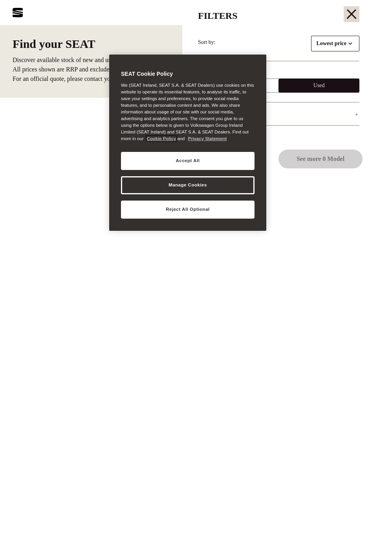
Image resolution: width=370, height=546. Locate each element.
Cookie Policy (161, 138)
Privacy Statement (207, 138)
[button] (347, 525)
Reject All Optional (188, 209)
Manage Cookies (188, 185)
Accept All (188, 160)
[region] (187, 143)
